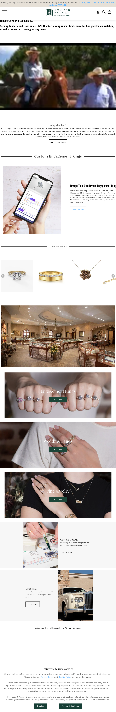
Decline (40, 706)
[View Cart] (109, 12)
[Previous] (3, 276)
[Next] (113, 276)
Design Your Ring (78, 209)
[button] (104, 12)
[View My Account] (98, 12)
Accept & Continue (70, 706)
